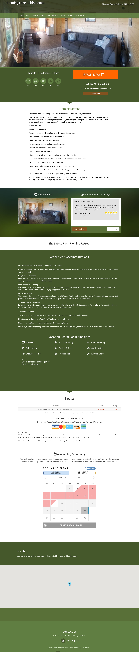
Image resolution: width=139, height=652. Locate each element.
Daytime (69, 635)
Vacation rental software (39, 649)
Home (21, 15)
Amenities (55, 15)
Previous (110, 229)
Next (116, 229)
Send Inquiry (69, 622)
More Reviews (79, 229)
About (27, 15)
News (48, 15)
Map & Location (79, 15)
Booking (69, 15)
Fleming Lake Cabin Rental (25, 2)
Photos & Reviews (38, 15)
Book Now (93, 74)
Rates (63, 15)
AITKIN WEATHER (69, 597)
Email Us (96, 93)
